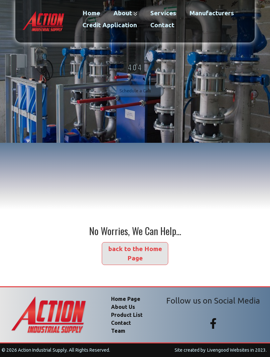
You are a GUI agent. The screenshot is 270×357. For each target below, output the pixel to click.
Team (118, 331)
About (125, 13)
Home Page (125, 299)
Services (163, 13)
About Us (123, 307)
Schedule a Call (135, 87)
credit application (109, 25)
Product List (127, 315)
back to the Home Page (135, 253)
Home (91, 13)
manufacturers (212, 13)
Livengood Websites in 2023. (237, 350)
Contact (162, 25)
